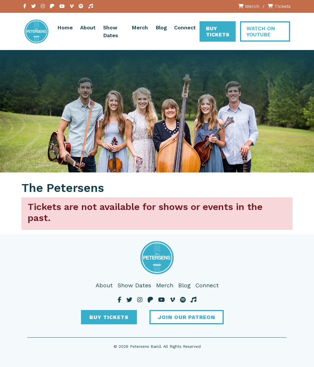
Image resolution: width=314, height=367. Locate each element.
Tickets (279, 6)
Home (65, 27)
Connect (185, 27)
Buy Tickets (217, 31)
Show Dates (110, 31)
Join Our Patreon (186, 317)
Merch (248, 6)
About (88, 27)
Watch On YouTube (260, 31)
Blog (161, 27)
